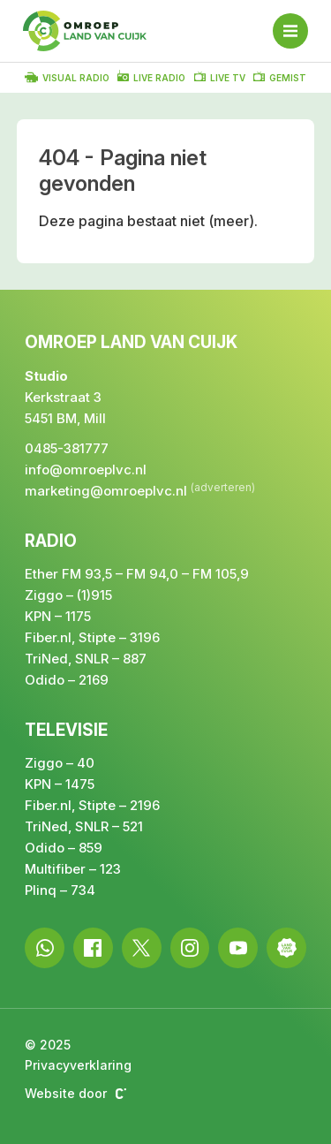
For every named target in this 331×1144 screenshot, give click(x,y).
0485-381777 (67, 448)
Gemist (279, 77)
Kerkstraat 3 (63, 397)
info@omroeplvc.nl (86, 469)
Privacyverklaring (78, 1064)
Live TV (219, 77)
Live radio (151, 77)
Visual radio (67, 77)
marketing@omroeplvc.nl (106, 490)
